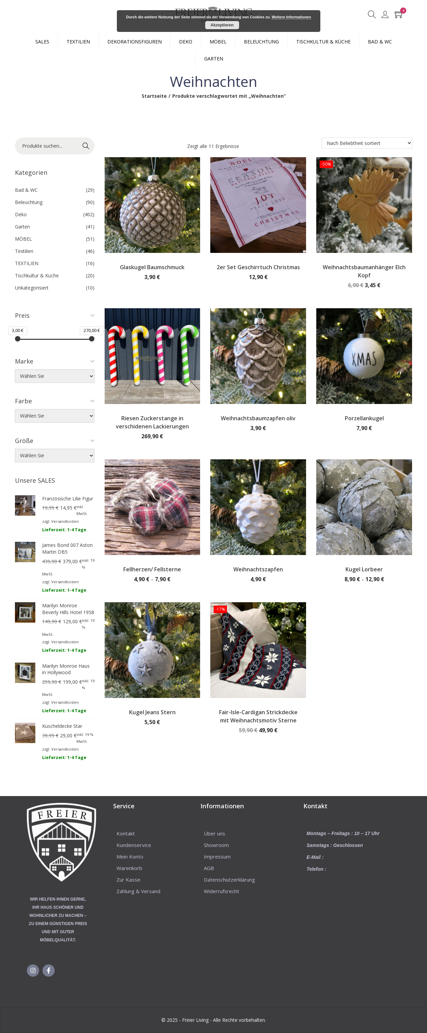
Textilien (24, 251)
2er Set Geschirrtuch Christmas (258, 267)
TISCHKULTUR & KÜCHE (323, 41)
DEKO (185, 41)
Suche (85, 146)
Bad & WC (26, 190)
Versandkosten (65, 521)
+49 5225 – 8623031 (349, 869)
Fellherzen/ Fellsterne (152, 569)
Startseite (154, 96)
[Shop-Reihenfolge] (367, 143)
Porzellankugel (364, 418)
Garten (22, 226)
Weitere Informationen (291, 17)
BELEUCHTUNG (261, 41)
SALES (42, 41)
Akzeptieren (221, 25)
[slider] (17, 339)
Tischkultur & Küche (37, 275)
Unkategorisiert (32, 287)
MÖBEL (218, 41)
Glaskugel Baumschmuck (152, 267)
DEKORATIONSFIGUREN (134, 41)
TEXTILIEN (78, 41)
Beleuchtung (28, 202)
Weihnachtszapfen (258, 569)
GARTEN (213, 58)
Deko (21, 214)
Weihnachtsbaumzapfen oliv (258, 418)
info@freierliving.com (349, 857)
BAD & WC (380, 41)
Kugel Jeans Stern (152, 712)
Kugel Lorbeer (364, 569)
